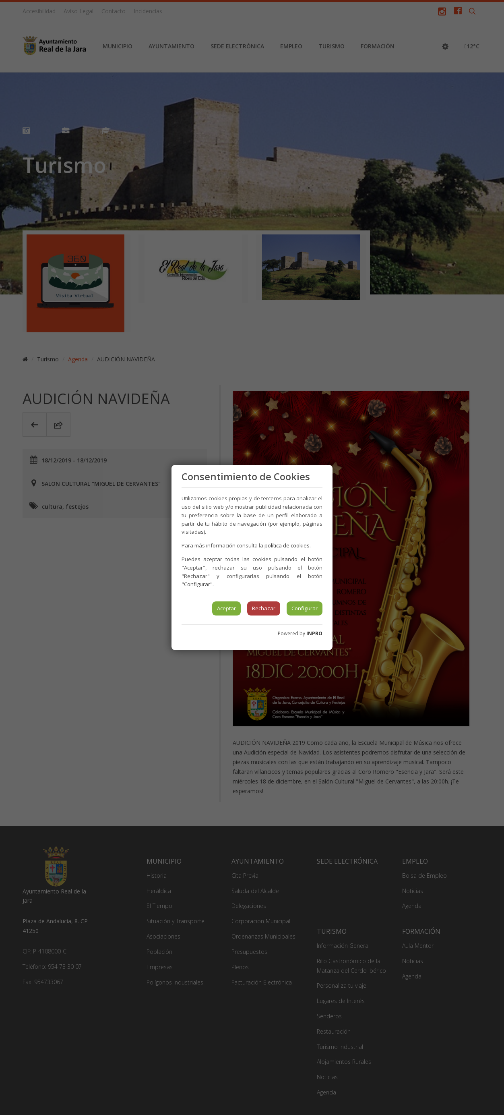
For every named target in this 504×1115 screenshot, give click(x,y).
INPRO (314, 633)
